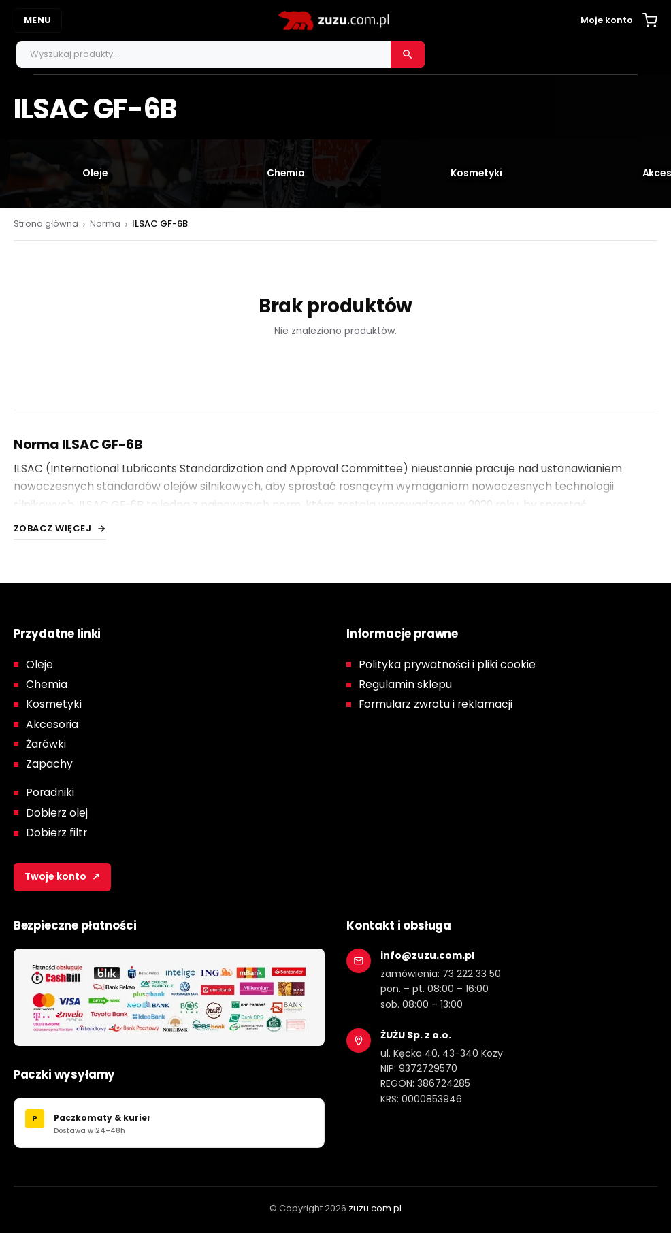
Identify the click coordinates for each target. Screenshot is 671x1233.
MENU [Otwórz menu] (38, 20)
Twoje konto (62, 877)
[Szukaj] (408, 54)
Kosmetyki (54, 704)
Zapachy (49, 764)
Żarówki (46, 744)
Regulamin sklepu (405, 684)
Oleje (39, 664)
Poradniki (50, 792)
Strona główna (46, 223)
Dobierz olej (57, 813)
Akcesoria (52, 724)
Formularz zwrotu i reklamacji (435, 704)
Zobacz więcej (53, 528)
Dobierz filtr (56, 832)
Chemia (46, 684)
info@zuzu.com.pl (427, 955)
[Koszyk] (649, 20)
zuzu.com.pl (375, 1208)
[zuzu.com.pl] (335, 20)
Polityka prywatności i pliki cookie (447, 664)
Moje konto (606, 20)
